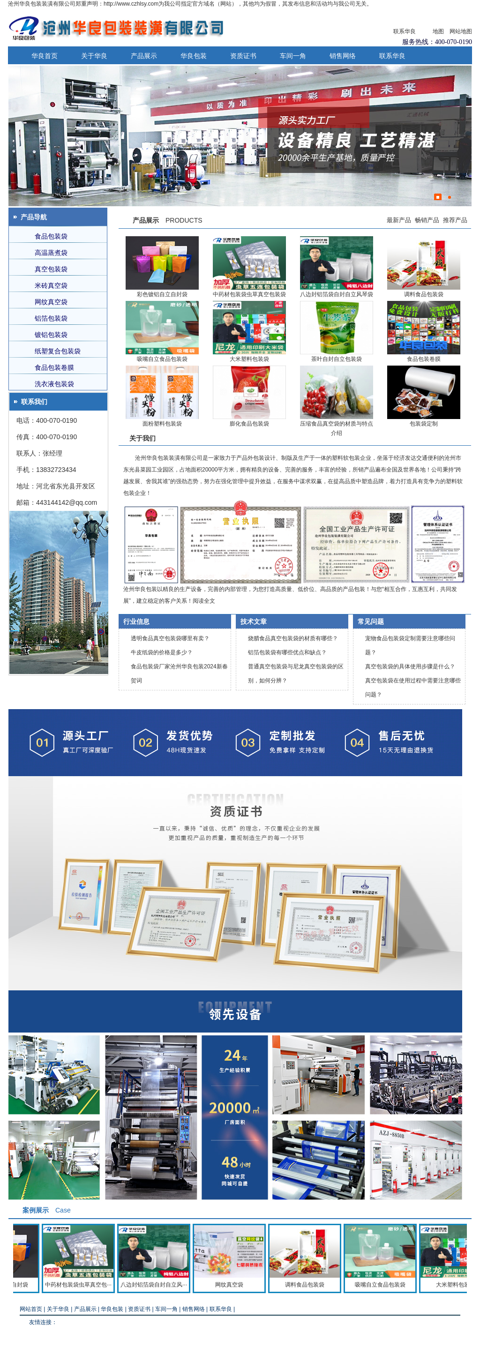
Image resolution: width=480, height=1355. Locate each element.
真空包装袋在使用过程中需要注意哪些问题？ (413, 687)
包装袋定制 (423, 370)
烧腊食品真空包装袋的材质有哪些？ (293, 638)
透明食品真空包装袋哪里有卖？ (170, 638)
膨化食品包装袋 (249, 370)
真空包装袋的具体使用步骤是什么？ (410, 666)
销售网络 (343, 56)
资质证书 (243, 56)
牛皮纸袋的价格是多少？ (162, 652)
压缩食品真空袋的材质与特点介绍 (336, 370)
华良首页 (44, 56)
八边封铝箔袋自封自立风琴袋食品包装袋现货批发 (336, 241)
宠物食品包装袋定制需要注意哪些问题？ (410, 645)
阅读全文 (204, 601)
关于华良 (94, 56)
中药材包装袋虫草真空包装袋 (249, 241)
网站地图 (461, 31)
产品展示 (144, 56)
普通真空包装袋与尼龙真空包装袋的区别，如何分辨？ (296, 673)
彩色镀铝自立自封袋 (162, 241)
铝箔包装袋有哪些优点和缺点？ (287, 652)
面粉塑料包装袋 (162, 370)
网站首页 (31, 1309)
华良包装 (193, 56)
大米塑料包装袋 (249, 305)
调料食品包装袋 (423, 241)
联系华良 (404, 31)
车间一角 (293, 56)
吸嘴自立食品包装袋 (162, 305)
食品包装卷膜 (423, 305)
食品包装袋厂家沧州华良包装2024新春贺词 (179, 673)
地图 (438, 31)
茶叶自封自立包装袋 (336, 305)
